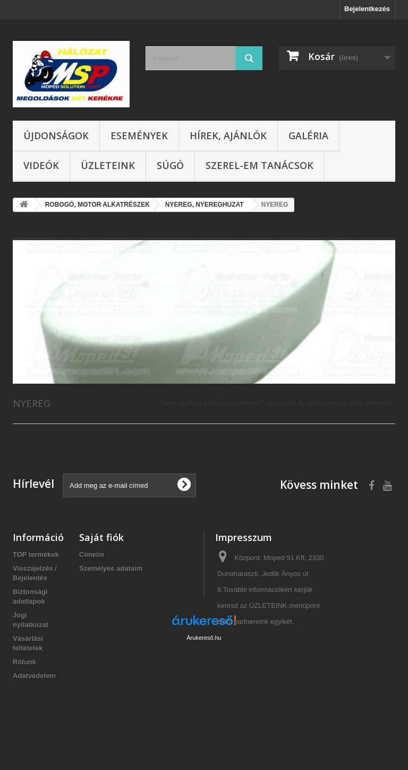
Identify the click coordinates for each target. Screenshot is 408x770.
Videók (41, 165)
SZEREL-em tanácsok (259, 165)
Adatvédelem (34, 676)
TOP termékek (36, 555)
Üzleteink (108, 165)
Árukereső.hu (203, 712)
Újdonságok (56, 135)
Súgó (170, 165)
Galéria (308, 135)
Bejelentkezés (367, 9)
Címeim (91, 555)
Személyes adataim (110, 568)
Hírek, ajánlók (228, 135)
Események (139, 135)
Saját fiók (101, 537)
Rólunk (24, 662)
